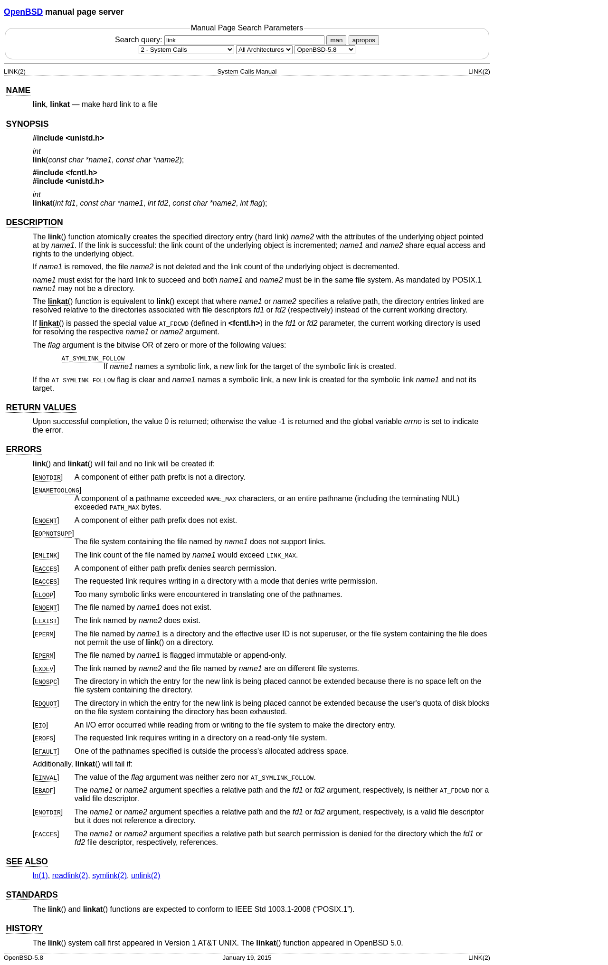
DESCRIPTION (34, 222)
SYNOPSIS (27, 124)
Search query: (221, 40)
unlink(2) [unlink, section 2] (145, 875)
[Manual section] (186, 49)
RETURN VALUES (41, 407)
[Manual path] (324, 49)
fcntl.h (244, 323)
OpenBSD (23, 12)
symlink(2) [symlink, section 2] (109, 875)
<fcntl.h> (81, 173)
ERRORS (23, 449)
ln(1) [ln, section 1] (40, 875)
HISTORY (24, 928)
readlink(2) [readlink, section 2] (70, 875)
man (336, 40)
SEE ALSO (27, 861)
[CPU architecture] (264, 49)
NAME (18, 90)
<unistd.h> (85, 138)
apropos (363, 40)
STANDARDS (31, 894)
